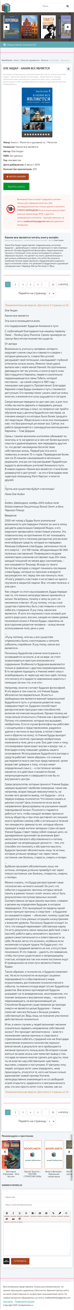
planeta (9, 7)
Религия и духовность (32, 142)
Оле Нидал (17, 151)
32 (53, 284)
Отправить (20, 1261)
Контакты (8, 1301)
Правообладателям (24, 1301)
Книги (14, 142)
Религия (52, 142)
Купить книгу (16, 186)
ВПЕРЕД (63, 284)
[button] (7, 1213)
